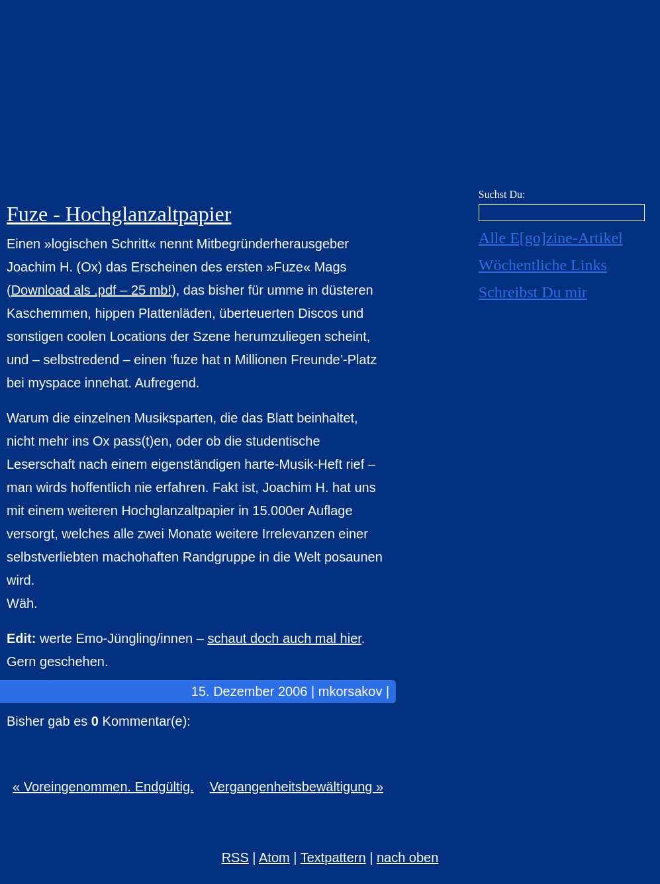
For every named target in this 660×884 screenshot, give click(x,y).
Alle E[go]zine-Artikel (551, 237)
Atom (274, 857)
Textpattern (333, 857)
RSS (235, 857)
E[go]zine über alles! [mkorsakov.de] (330, 98)
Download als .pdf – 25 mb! (91, 290)
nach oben (407, 857)
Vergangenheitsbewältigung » (296, 786)
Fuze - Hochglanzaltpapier (119, 214)
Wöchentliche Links (543, 264)
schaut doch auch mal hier (284, 638)
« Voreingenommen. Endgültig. (103, 786)
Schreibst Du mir (533, 292)
